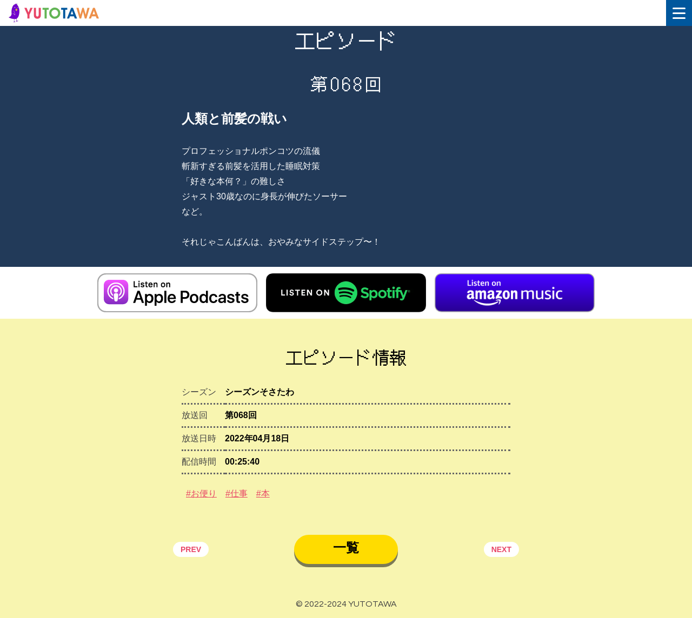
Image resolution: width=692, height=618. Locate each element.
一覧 (346, 547)
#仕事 (236, 493)
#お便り (201, 493)
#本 (263, 493)
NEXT (501, 549)
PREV (191, 549)
